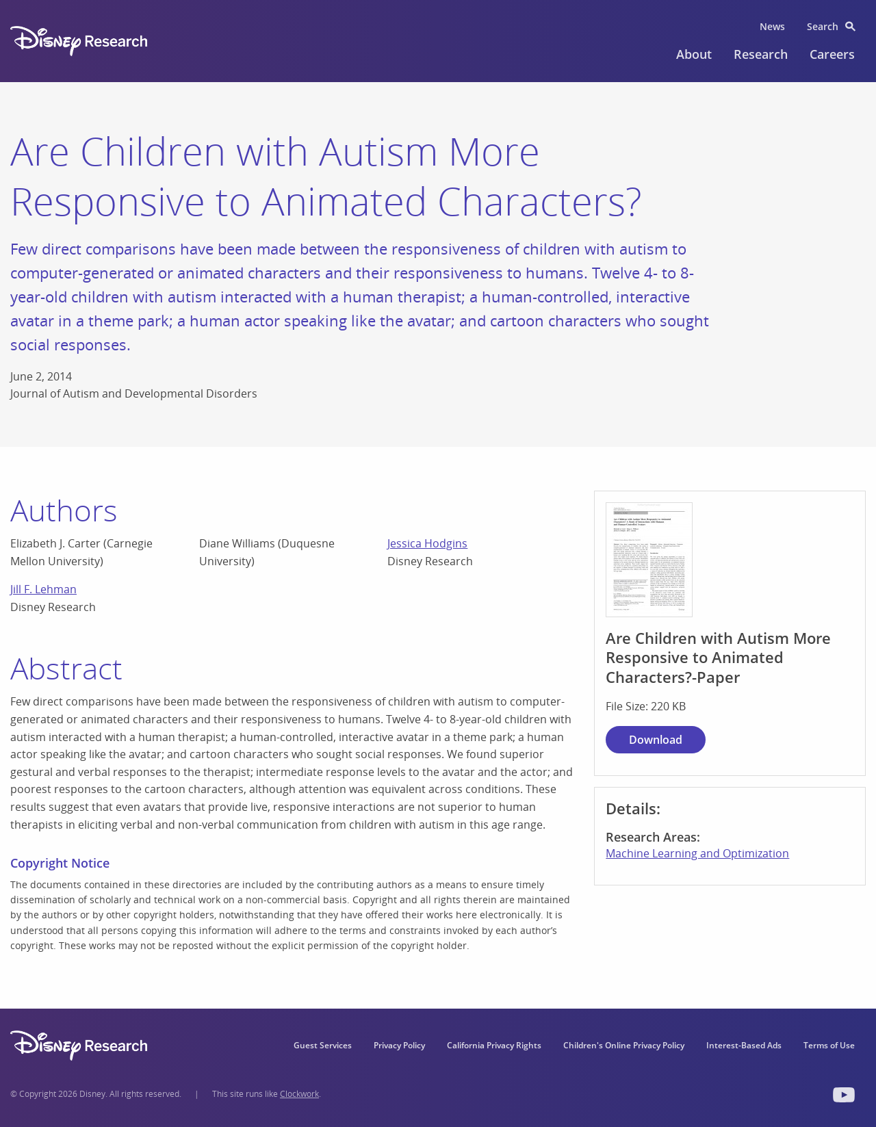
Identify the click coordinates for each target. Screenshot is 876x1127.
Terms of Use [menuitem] (829, 1045)
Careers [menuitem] (832, 54)
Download (655, 739)
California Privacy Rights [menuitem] (494, 1045)
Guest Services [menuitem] (323, 1045)
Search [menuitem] (822, 26)
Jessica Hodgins (427, 543)
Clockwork (299, 1094)
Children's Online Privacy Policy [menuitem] (623, 1045)
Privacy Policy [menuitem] (399, 1045)
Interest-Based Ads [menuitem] (744, 1045)
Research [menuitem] (761, 54)
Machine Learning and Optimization (697, 853)
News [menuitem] (772, 26)
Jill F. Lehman (43, 589)
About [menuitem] (694, 54)
